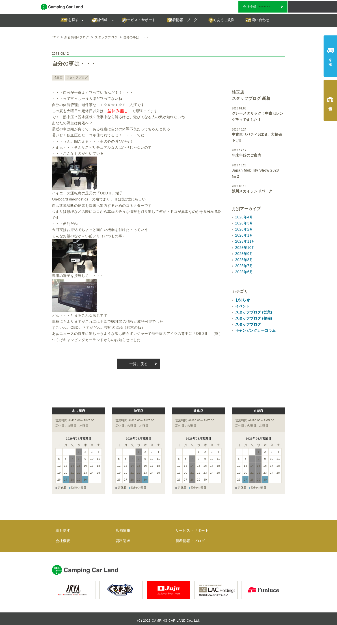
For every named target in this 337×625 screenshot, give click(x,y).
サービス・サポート (192, 527)
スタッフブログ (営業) (253, 312)
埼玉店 (58, 77)
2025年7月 (244, 266)
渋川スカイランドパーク (252, 191)
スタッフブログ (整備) (253, 318)
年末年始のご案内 (246, 155)
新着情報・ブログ (190, 537)
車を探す (63, 527)
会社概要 (63, 537)
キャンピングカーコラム (255, 330)
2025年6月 (244, 272)
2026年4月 (244, 217)
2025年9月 (244, 254)
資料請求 (123, 537)
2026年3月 (244, 223)
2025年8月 (244, 260)
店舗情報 (123, 527)
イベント (242, 306)
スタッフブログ (75, 77)
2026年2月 (244, 229)
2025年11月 (245, 241)
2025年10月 (245, 248)
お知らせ (242, 300)
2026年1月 (244, 235)
